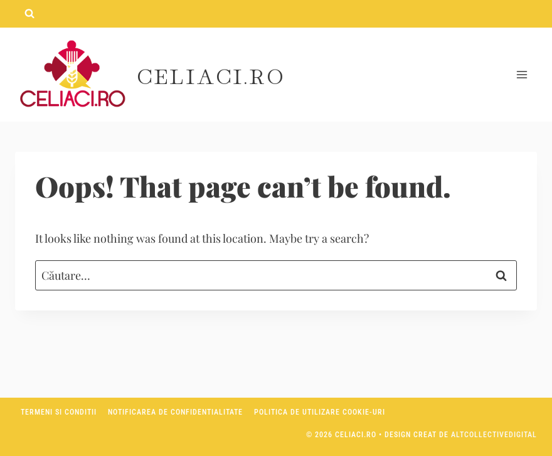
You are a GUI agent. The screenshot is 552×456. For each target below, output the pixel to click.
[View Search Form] (29, 13)
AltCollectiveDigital (494, 434)
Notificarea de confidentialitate (175, 412)
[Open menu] (521, 75)
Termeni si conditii (59, 412)
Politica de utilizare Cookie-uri (319, 412)
